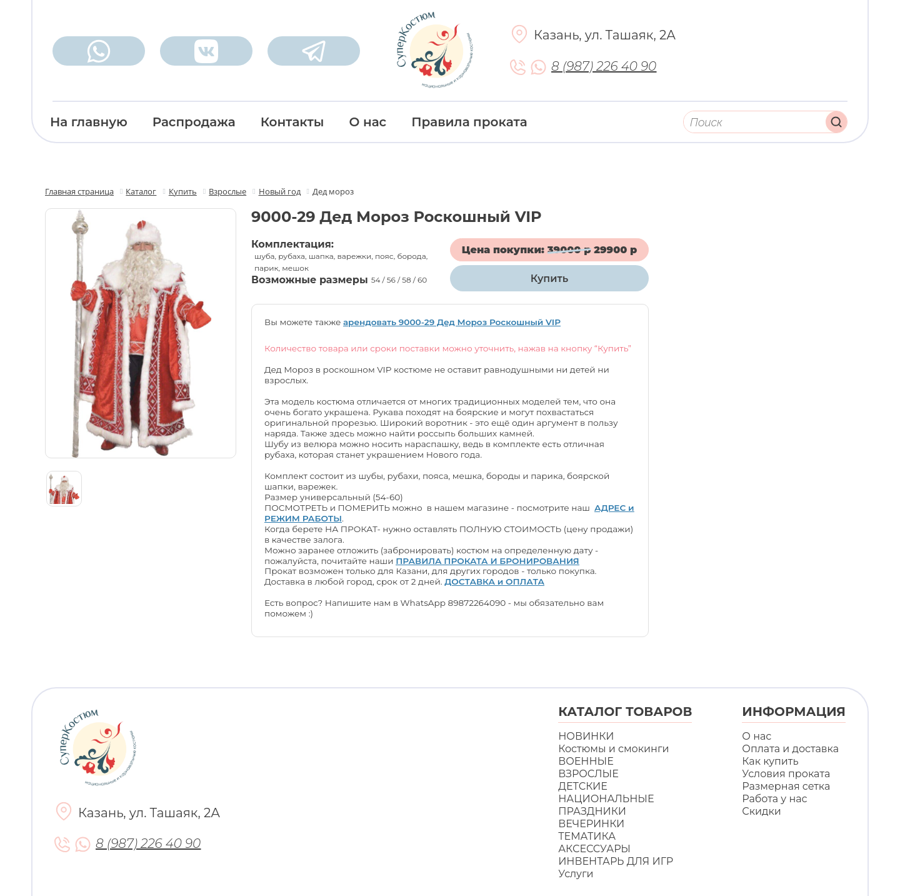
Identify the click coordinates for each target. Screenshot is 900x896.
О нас (368, 121)
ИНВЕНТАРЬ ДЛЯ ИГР (615, 861)
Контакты (292, 121)
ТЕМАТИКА (587, 836)
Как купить (770, 761)
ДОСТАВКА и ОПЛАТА (494, 581)
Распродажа (194, 121)
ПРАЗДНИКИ (592, 811)
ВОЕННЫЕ (586, 761)
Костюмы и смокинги (613, 749)
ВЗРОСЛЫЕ (588, 774)
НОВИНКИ (586, 736)
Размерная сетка (786, 786)
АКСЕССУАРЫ (594, 849)
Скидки (761, 811)
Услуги (575, 874)
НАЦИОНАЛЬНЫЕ (606, 799)
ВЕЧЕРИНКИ (591, 824)
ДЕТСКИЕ (583, 786)
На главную (89, 121)
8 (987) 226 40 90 (603, 66)
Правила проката (469, 121)
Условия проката (786, 774)
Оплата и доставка (790, 749)
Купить (549, 278)
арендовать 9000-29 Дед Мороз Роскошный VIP (452, 322)
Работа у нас (774, 799)
